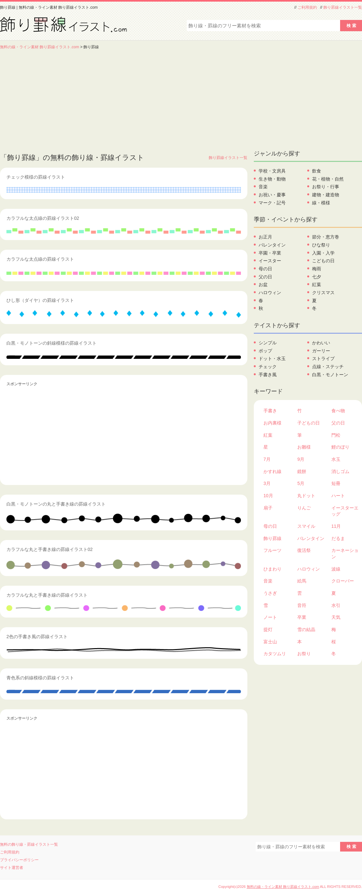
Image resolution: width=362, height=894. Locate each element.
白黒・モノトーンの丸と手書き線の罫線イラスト (56, 504)
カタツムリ (274, 653)
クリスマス (323, 292)
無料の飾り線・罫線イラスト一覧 (29, 844)
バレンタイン (272, 244)
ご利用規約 (307, 7)
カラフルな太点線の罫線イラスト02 (42, 218)
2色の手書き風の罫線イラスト (37, 636)
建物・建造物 (325, 194)
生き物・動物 (272, 179)
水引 (335, 605)
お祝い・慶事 (272, 194)
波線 (335, 569)
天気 (335, 617)
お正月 (265, 236)
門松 (335, 435)
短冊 (335, 483)
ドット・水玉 (272, 358)
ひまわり (272, 569)
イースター (270, 260)
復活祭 (304, 550)
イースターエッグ (344, 511)
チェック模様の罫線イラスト (35, 177)
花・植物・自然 (328, 179)
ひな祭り (321, 244)
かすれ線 (272, 471)
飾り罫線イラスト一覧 (342, 7)
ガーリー (321, 350)
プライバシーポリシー (19, 860)
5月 (300, 483)
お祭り (304, 653)
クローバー (342, 580)
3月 (267, 483)
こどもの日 (323, 260)
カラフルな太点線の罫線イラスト (40, 259)
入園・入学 (323, 253)
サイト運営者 (11, 867)
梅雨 (316, 268)
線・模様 (321, 202)
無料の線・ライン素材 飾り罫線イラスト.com (39, 47)
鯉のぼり (340, 447)
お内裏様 (272, 422)
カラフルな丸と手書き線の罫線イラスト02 (49, 549)
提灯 (267, 629)
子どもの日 (308, 422)
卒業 (301, 617)
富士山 (270, 641)
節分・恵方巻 (325, 236)
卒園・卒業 (270, 253)
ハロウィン (270, 292)
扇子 (267, 507)
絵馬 (301, 580)
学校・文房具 (272, 170)
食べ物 (338, 410)
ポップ (265, 350)
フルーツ (272, 550)
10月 (268, 495)
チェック (268, 366)
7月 (267, 459)
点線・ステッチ (328, 366)
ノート (270, 617)
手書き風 (268, 374)
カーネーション (344, 553)
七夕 (316, 276)
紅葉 (316, 284)
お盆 (263, 284)
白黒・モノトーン (330, 374)
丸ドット (306, 495)
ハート (338, 495)
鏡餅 (301, 471)
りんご (304, 507)
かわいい (321, 342)
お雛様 (304, 447)
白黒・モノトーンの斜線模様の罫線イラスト (51, 343)
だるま (338, 538)
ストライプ (323, 358)
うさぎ (270, 593)
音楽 (263, 186)
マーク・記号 (272, 202)
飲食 (316, 170)
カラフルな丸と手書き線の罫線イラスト (47, 595)
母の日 (265, 268)
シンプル (268, 342)
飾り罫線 (272, 538)
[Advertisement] (181, 98)
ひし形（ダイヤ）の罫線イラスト (40, 300)
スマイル (306, 526)
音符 (301, 605)
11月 (336, 526)
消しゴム (340, 471)
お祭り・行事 (325, 186)
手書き (270, 410)
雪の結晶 (306, 629)
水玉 (335, 459)
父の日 (265, 276)
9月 (300, 459)
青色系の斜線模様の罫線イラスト (40, 677)
